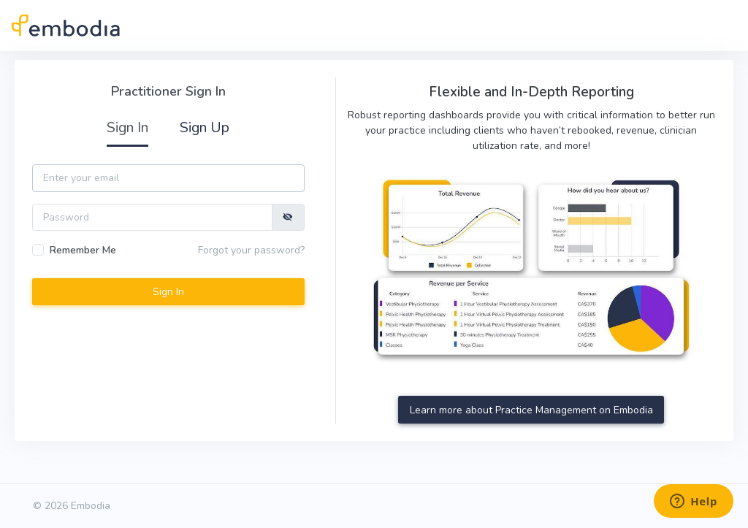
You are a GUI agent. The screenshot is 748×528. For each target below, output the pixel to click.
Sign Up (204, 127)
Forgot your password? (251, 250)
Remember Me (83, 250)
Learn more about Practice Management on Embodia (531, 410)
